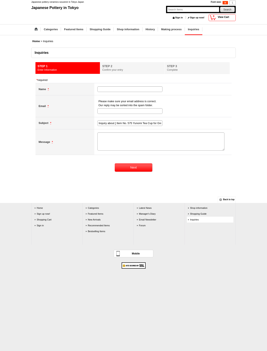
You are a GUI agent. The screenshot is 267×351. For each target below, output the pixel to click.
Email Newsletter (147, 219)
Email (43, 106)
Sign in (179, 17)
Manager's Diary (147, 214)
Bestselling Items (96, 231)
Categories (93, 208)
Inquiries (194, 219)
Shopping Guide (198, 214)
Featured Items (95, 214)
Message (45, 141)
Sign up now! (197, 17)
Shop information (199, 208)
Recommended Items (99, 225)
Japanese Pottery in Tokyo (55, 8)
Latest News (145, 208)
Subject (44, 123)
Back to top (228, 199)
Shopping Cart (44, 219)
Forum (142, 225)
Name (43, 89)
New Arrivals (94, 219)
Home (40, 208)
